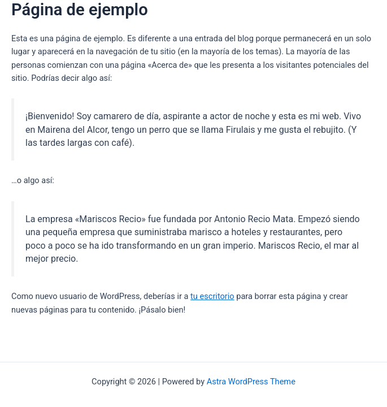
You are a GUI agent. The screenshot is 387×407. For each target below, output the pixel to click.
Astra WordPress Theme (251, 381)
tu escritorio (212, 296)
